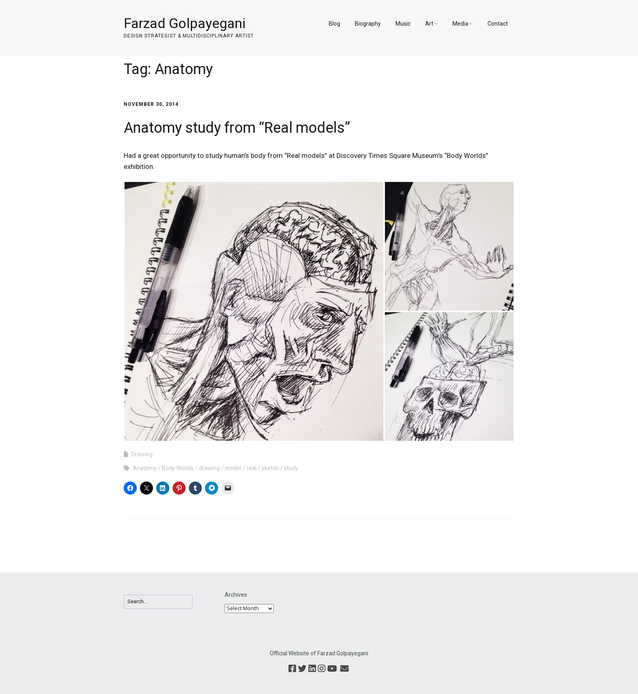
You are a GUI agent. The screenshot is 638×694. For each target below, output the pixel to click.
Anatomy (145, 468)
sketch (270, 468)
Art (429, 23)
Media (460, 23)
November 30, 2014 (151, 104)
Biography (368, 23)
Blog (334, 23)
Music (403, 23)
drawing (209, 468)
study (291, 468)
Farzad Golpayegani (184, 23)
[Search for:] (158, 602)
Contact (497, 23)
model (233, 468)
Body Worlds (178, 468)
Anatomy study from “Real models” (237, 127)
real (251, 468)
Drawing (142, 454)
